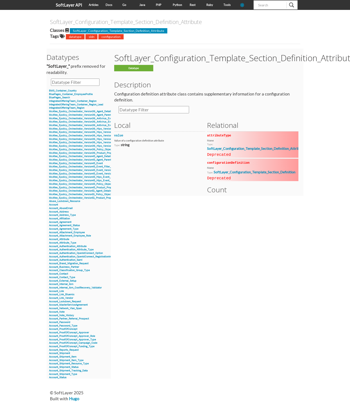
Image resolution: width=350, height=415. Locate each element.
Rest (192, 5)
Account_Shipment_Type (63, 374)
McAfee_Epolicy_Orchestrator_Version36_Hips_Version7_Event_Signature (90, 142)
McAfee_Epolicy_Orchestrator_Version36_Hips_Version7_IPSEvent (86, 146)
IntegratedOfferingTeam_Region (66, 108)
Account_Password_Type (63, 325)
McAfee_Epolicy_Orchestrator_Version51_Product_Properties (83, 197)
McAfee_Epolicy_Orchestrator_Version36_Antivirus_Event (81, 118)
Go (124, 5)
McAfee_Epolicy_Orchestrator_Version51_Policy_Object (80, 194)
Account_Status (58, 377)
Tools (227, 5)
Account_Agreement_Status (64, 225)
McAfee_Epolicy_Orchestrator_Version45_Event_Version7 (81, 170)
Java (142, 5)
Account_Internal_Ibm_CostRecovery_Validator (75, 287)
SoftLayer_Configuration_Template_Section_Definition (254, 172)
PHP (158, 5)
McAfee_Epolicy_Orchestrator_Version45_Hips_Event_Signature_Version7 (90, 177)
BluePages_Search (59, 97)
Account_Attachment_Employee (67, 232)
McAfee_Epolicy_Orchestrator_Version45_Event (76, 163)
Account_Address (59, 211)
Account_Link (56, 291)
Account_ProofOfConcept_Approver (69, 332)
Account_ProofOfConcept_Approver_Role (72, 336)
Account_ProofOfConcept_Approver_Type (72, 339)
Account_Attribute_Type (62, 242)
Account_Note (57, 311)
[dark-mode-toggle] (245, 5)
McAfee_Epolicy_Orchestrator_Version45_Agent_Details (80, 156)
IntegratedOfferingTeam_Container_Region (72, 101)
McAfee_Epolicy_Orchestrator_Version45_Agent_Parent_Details (85, 159)
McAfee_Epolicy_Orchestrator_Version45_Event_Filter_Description (86, 166)
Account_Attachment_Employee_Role (70, 235)
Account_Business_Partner (64, 267)
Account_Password (59, 322)
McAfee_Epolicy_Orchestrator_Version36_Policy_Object (80, 149)
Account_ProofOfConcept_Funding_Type (71, 346)
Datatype (133, 68)
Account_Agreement (60, 222)
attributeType (219, 135)
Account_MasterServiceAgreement (68, 304)
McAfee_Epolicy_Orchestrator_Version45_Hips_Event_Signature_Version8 (90, 180)
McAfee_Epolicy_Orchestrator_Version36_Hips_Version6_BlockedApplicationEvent (96, 128)
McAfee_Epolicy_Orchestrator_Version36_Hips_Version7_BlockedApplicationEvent (96, 139)
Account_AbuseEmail (61, 208)
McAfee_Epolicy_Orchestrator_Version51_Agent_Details (80, 190)
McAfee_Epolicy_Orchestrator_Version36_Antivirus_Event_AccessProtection (92, 121)
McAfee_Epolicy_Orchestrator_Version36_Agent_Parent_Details (85, 115)
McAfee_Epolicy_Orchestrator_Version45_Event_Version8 (81, 173)
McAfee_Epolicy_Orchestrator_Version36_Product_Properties (83, 153)
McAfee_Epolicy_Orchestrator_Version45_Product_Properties (83, 187)
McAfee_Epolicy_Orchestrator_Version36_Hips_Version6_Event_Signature (91, 132)
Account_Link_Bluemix (61, 294)
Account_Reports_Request (64, 350)
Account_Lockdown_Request (65, 301)
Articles (93, 5)
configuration (111, 37)
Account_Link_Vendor (61, 298)
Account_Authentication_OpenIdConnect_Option (76, 253)
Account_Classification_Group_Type (69, 270)
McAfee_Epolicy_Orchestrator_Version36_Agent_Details (80, 111)
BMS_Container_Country (63, 90)
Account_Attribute (59, 239)
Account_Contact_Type (62, 277)
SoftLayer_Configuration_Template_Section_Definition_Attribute (118, 31)
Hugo (74, 398)
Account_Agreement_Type (63, 229)
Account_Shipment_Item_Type (66, 360)
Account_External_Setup (62, 280)
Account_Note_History (61, 315)
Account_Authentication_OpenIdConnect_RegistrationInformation (85, 256)
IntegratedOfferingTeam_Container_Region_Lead (76, 104)
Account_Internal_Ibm (61, 284)
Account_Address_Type (62, 215)
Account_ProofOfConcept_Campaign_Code (73, 343)
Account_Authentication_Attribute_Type (71, 249)
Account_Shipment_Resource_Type (69, 363)
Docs (109, 5)
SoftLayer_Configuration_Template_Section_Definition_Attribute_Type (260, 148)
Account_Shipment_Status (64, 367)
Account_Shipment (59, 353)
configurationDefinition (228, 163)
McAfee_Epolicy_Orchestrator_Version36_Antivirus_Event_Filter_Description (92, 125)
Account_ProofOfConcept (63, 329)
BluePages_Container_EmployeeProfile (71, 94)
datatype (75, 37)
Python (177, 5)
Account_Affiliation (59, 218)
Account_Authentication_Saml (65, 260)
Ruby (209, 5)
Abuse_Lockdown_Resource (64, 201)
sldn (91, 37)
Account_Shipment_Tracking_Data (68, 370)
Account (53, 204)
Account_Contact (58, 273)
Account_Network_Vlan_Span (65, 308)
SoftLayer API (69, 4)
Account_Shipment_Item (62, 356)
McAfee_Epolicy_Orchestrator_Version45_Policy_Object (80, 184)
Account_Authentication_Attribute (68, 246)
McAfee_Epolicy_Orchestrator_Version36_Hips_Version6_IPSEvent (86, 135)
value (118, 135)
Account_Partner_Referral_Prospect (69, 318)
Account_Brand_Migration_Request (68, 263)
